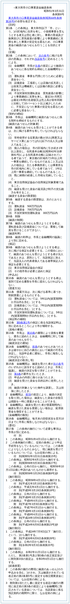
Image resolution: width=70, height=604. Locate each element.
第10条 (31, 332)
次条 (37, 65)
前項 (28, 394)
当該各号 (40, 58)
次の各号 (44, 55)
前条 (35, 346)
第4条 (17, 373)
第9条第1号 (23, 322)
